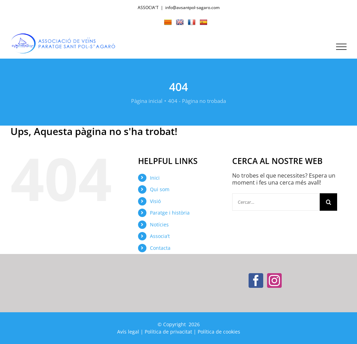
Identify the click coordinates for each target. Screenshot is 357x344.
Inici (155, 177)
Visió (155, 201)
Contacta (160, 248)
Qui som (159, 189)
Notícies (159, 224)
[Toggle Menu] (341, 47)
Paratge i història (170, 212)
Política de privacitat (168, 331)
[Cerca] (328, 202)
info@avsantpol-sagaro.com (192, 7)
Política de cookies (219, 331)
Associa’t (160, 236)
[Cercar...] (276, 202)
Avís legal (128, 331)
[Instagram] (274, 280)
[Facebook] (256, 280)
